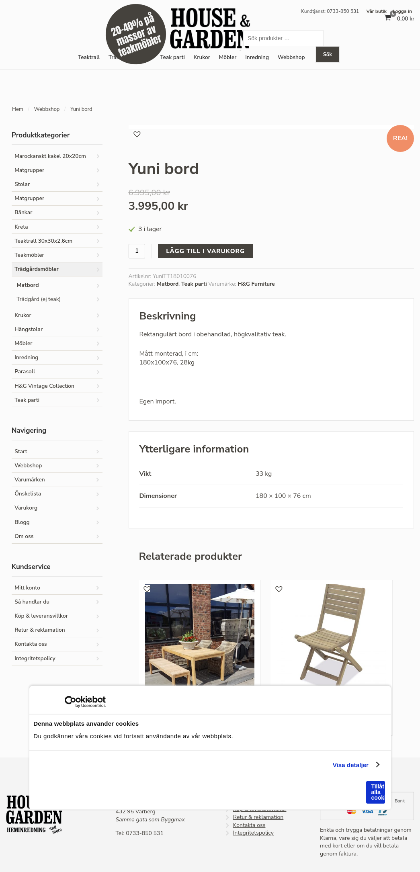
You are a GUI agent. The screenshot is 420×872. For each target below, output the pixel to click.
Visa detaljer (351, 764)
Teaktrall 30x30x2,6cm (43, 241)
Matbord (167, 284)
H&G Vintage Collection (44, 386)
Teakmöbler (29, 255)
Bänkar (23, 212)
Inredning (26, 357)
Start (20, 451)
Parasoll (24, 371)
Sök (327, 54)
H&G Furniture (256, 284)
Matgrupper (29, 170)
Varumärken (29, 479)
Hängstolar (28, 329)
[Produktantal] (137, 251)
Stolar (22, 184)
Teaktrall (89, 57)
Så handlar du (31, 602)
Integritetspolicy (34, 658)
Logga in (402, 11)
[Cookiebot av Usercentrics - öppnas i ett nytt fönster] (70, 702)
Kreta (21, 227)
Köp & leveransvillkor (41, 616)
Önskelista (27, 493)
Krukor (202, 57)
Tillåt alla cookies (378, 792)
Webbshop (46, 109)
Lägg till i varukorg (205, 251)
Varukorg (25, 508)
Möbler (228, 57)
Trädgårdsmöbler (36, 269)
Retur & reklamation (39, 630)
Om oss (23, 536)
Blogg (22, 522)
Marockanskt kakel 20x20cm (50, 156)
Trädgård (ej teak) (38, 299)
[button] (136, 133)
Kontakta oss (30, 644)
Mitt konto (27, 588)
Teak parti (172, 57)
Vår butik (376, 11)
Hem (17, 109)
